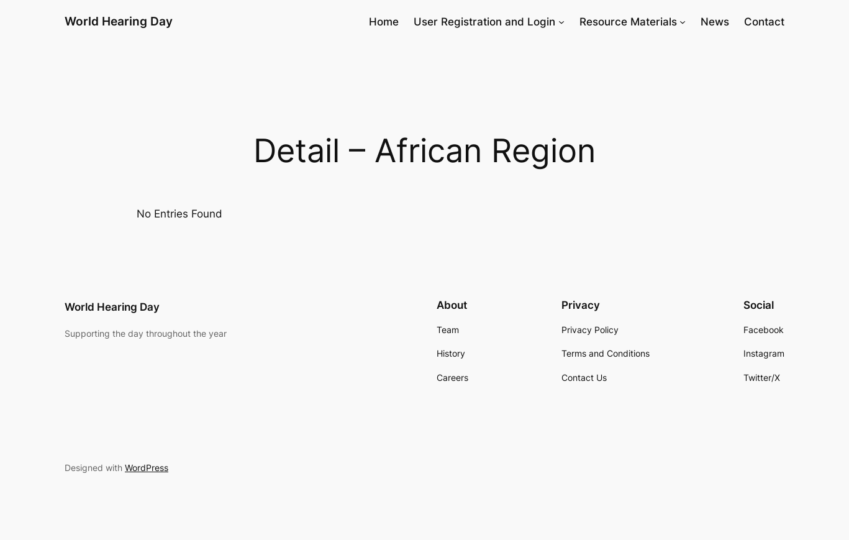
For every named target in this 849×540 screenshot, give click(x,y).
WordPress (146, 467)
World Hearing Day (119, 21)
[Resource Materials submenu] (682, 22)
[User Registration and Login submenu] (561, 22)
